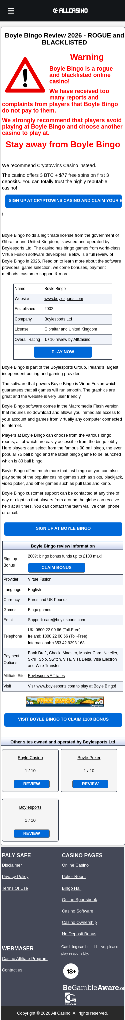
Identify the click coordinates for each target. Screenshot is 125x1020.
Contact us (12, 969)
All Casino (61, 1013)
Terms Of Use (15, 888)
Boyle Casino (30, 757)
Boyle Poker (88, 757)
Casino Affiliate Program (25, 958)
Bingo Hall (71, 888)
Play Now (63, 351)
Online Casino (75, 865)
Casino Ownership (79, 922)
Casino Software (77, 911)
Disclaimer (12, 865)
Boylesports (30, 807)
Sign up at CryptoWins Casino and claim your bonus (65, 200)
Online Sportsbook (79, 899)
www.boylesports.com (63, 298)
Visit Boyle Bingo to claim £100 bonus (63, 719)
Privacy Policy (15, 876)
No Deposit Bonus (79, 933)
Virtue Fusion (39, 579)
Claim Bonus (57, 567)
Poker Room (74, 876)
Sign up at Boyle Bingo (63, 528)
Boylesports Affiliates (46, 675)
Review (31, 783)
